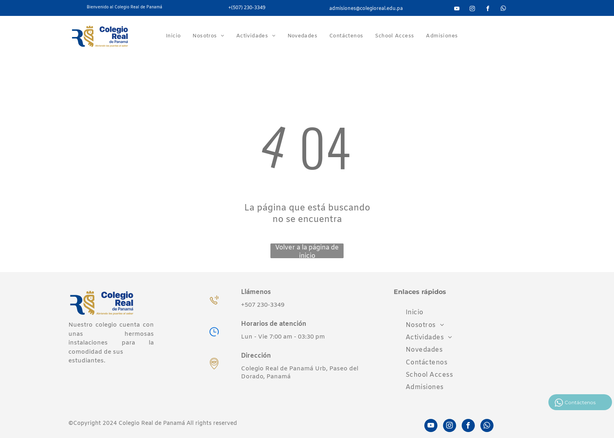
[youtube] (457, 10)
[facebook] (488, 10)
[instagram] (472, 10)
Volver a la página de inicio (307, 250)
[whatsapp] (503, 10)
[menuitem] (173, 36)
